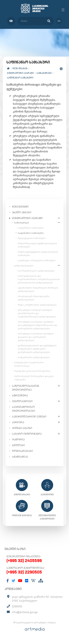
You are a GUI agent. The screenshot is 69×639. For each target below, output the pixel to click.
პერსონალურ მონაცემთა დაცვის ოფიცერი (34, 378)
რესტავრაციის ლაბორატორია (32, 371)
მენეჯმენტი (20, 206)
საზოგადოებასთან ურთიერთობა (25, 387)
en (59, 21)
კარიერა (18, 422)
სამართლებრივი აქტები (29, 416)
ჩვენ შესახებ (20, 68)
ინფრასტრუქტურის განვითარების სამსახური (38, 254)
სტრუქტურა (20, 395)
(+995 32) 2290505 (24, 572)
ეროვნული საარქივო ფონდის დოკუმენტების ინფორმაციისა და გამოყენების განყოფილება (37, 325)
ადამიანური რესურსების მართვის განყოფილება (38, 289)
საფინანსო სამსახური (20, 77)
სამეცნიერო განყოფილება (34, 357)
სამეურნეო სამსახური (31, 228)
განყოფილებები (23, 265)
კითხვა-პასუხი (22, 428)
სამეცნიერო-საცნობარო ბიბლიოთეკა (29, 364)
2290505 (17, 606)
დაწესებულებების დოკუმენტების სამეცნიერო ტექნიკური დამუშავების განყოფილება (37, 348)
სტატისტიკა (20, 456)
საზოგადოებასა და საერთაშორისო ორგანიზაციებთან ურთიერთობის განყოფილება (39, 279)
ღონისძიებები (22, 451)
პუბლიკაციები (22, 401)
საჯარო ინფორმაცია (27, 433)
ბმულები (18, 445)
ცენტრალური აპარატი (20, 73)
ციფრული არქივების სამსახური (37, 260)
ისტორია (18, 439)
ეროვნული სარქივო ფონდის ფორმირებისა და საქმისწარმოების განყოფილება (37, 313)
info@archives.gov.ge (25, 612)
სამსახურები (44, 73)
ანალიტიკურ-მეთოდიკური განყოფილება (33, 298)
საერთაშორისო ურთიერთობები (23, 408)
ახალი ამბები (21, 212)
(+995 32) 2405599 (24, 560)
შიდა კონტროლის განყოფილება (37, 305)
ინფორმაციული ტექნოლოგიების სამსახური (37, 245)
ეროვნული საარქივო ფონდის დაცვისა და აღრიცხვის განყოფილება (36, 337)
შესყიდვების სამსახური (32, 238)
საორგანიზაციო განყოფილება (36, 270)
